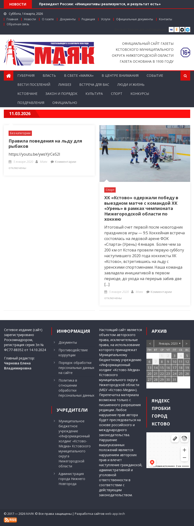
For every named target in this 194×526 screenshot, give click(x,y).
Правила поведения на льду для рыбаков (45, 143)
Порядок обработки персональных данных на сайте (76, 367)
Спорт (116, 93)
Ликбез (64, 84)
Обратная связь (18, 24)
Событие (155, 75)
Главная (12, 19)
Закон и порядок (61, 93)
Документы (68, 19)
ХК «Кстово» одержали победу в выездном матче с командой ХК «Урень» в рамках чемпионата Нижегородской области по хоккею (141, 208)
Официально (64, 102)
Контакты (165, 19)
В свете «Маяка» (79, 75)
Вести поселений (33, 84)
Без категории (20, 133)
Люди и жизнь (130, 84)
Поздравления (30, 102)
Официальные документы (134, 19)
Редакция (88, 19)
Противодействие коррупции (73, 352)
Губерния (26, 75)
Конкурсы (139, 93)
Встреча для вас (94, 84)
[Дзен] (182, 29)
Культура (94, 93)
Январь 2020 (168, 343)
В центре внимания (120, 75)
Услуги (105, 19)
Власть (49, 75)
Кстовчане (27, 93)
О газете (48, 19)
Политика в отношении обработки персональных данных (76, 388)
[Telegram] (187, 29)
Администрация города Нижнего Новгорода (72, 478)
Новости (30, 19)
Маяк (43, 161)
